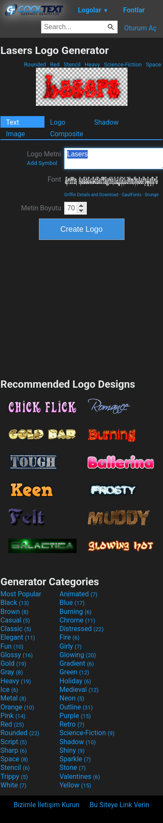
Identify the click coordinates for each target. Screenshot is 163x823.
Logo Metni (44, 158)
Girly (70, 646)
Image (15, 134)
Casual (15, 620)
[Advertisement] (82, 308)
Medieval (79, 689)
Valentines (79, 776)
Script (13, 742)
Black (14, 603)
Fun (12, 646)
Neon (71, 698)
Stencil (72, 64)
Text (12, 122)
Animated (78, 594)
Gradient (76, 663)
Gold (13, 663)
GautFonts (131, 194)
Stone (72, 767)
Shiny (72, 750)
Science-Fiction (123, 64)
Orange (17, 707)
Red (55, 64)
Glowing (77, 655)
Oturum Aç (140, 28)
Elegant (17, 637)
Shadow (106, 122)
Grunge (151, 194)
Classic (15, 629)
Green (74, 672)
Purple (75, 716)
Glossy (16, 655)
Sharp (13, 750)
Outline (76, 707)
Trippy (14, 776)
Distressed (81, 629)
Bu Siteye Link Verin (120, 805)
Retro (71, 724)
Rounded (35, 64)
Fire (69, 637)
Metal (13, 698)
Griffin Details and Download (91, 194)
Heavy (92, 64)
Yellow (75, 785)
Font (54, 179)
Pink (13, 716)
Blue (72, 603)
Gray (11, 672)
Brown (14, 612)
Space (154, 64)
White (13, 785)
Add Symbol (42, 163)
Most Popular (20, 594)
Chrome (77, 620)
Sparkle (75, 759)
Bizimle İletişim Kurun (47, 805)
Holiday (75, 681)
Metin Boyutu (41, 208)
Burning (75, 612)
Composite (66, 134)
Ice (9, 689)
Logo (57, 122)
